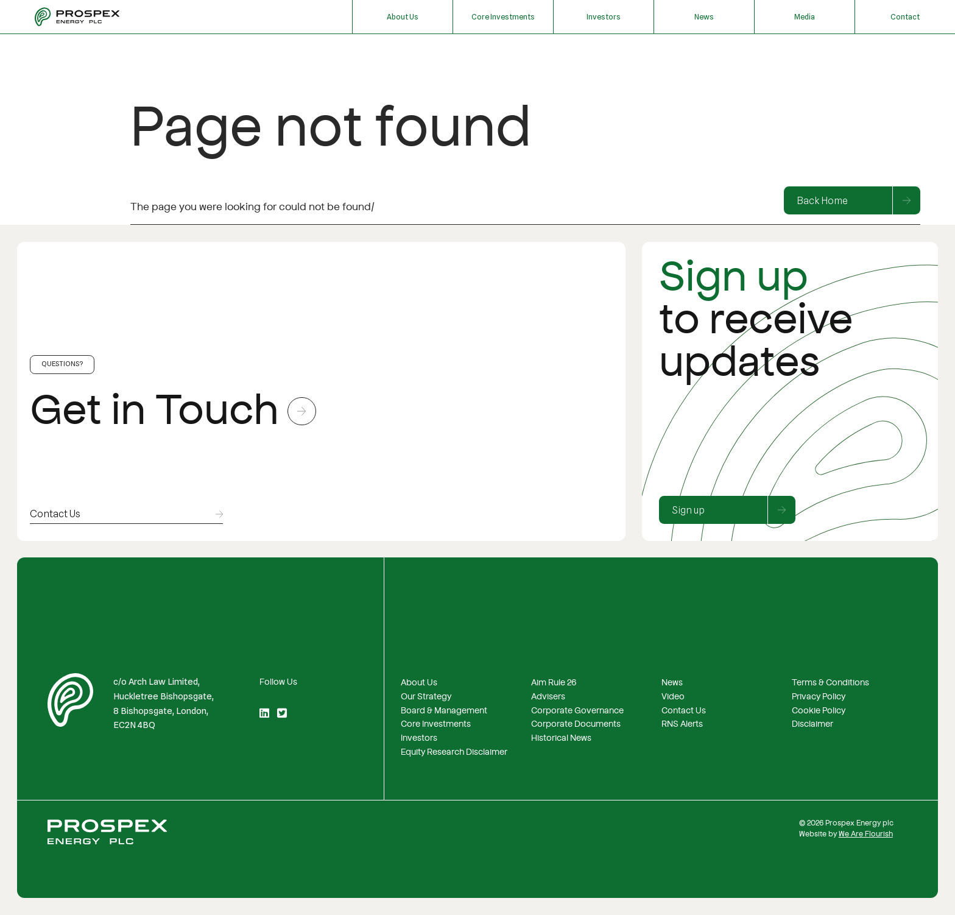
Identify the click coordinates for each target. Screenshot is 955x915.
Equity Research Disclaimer (454, 752)
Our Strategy (426, 697)
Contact (905, 16)
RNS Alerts (682, 724)
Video (673, 697)
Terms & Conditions (830, 683)
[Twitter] (282, 714)
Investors (604, 16)
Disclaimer (812, 724)
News (704, 16)
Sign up (733, 510)
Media (804, 16)
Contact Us (683, 711)
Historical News (561, 738)
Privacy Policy (818, 697)
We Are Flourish (866, 834)
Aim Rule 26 (553, 683)
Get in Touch (173, 411)
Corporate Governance (577, 711)
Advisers (548, 697)
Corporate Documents (576, 724)
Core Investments (503, 16)
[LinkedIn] (264, 714)
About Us (402, 16)
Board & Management (444, 711)
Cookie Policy (818, 711)
